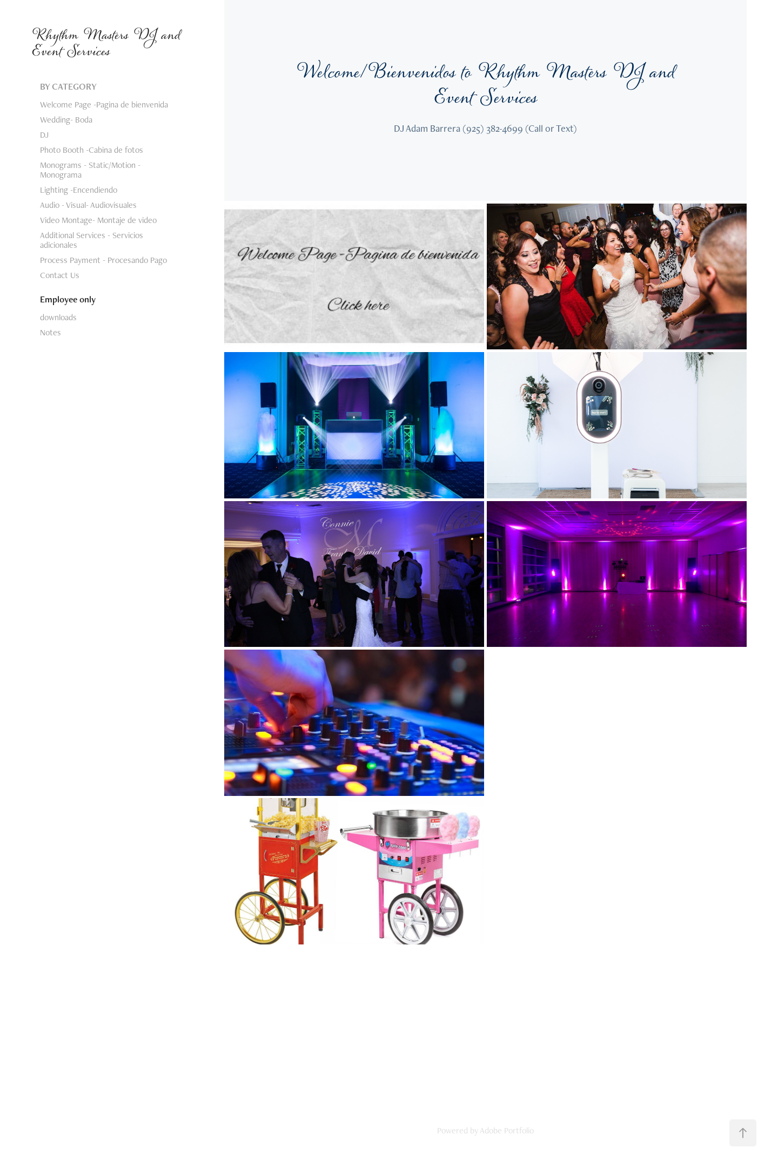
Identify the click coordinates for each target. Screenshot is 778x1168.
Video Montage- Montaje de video (98, 220)
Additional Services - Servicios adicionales (91, 240)
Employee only (68, 299)
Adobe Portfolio (507, 1130)
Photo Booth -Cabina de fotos (91, 150)
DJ (44, 134)
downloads (58, 317)
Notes (50, 332)
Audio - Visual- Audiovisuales (88, 205)
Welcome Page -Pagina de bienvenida (104, 104)
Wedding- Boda (66, 119)
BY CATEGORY (68, 86)
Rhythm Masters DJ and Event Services (108, 43)
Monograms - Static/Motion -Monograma (90, 169)
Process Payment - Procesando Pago (103, 260)
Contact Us (59, 275)
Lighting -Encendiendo (78, 189)
